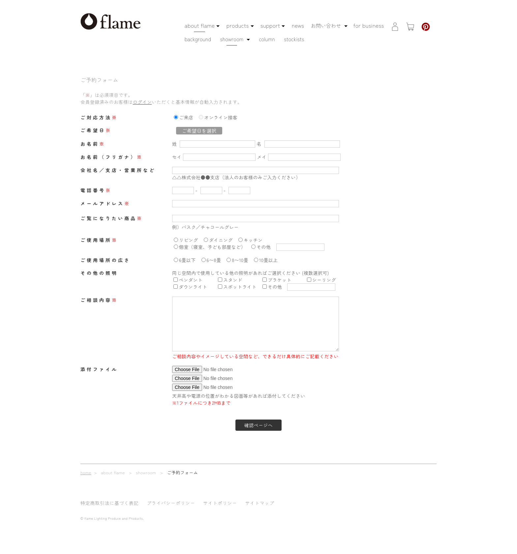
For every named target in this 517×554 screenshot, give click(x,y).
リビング (188, 240)
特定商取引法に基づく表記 (109, 503)
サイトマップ (259, 503)
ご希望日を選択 (199, 130)
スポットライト (240, 286)
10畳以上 (268, 260)
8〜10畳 (240, 260)
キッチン (253, 240)
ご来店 (186, 117)
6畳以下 (187, 260)
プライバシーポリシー (171, 503)
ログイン (142, 102)
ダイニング (221, 240)
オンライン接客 (220, 117)
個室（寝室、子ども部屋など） (212, 247)
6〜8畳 (214, 260)
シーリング (324, 280)
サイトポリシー (220, 503)
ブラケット (279, 280)
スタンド (232, 280)
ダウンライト (193, 286)
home (85, 472)
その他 (264, 247)
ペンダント (190, 280)
